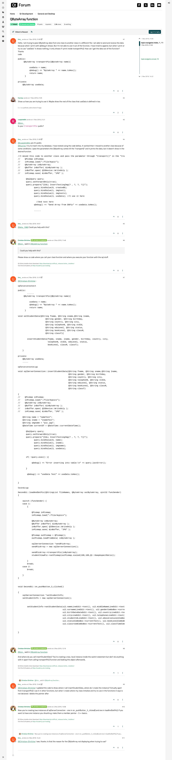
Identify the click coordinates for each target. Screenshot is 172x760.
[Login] (169, 3)
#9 (124, 684)
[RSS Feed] (31, 32)
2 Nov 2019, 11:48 (60, 240)
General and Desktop (27, 24)
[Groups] (3, 27)
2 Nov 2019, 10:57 (34, 223)
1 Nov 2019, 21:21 (39, 119)
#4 (124, 139)
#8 (124, 648)
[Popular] (3, 17)
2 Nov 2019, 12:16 (60, 648)
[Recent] (3, 8)
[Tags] (3, 12)
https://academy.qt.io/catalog (41, 265)
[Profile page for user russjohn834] (13, 121)
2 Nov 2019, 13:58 (60, 706)
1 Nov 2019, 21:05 (36, 98)
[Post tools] (123, 91)
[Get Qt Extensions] (3, 36)
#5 (124, 223)
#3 (124, 119)
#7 (124, 277)
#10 (123, 706)
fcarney (20, 98)
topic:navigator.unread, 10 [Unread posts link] (150, 59)
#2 (124, 98)
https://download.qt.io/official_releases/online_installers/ (56, 263)
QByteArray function (38, 243)
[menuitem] (169, 3)
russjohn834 (22, 119)
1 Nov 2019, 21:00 (34, 39)
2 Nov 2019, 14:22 (34, 738)
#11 (123, 738)
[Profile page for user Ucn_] (13, 41)
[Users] (3, 22)
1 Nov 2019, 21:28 (34, 139)
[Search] (3, 31)
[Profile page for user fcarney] (13, 99)
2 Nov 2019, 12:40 (34, 684)
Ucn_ (20, 39)
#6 (124, 240)
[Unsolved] (3, 41)
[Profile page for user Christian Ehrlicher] (13, 242)
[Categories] (3, 3)
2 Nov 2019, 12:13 (34, 277)
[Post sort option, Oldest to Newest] (20, 32)
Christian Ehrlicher (24, 240)
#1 (124, 39)
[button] (3, 757)
